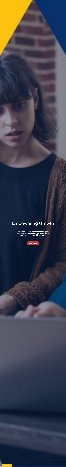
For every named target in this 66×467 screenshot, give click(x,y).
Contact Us (33, 243)
